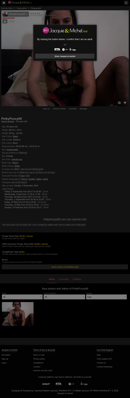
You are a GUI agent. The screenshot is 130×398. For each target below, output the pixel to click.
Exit (65, 44)
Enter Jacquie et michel (65, 56)
